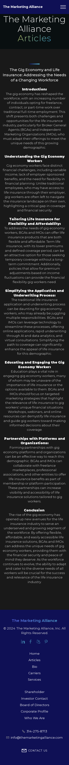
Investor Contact (34, 698)
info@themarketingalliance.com (37, 737)
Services (34, 679)
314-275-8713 (36, 731)
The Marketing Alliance (23, 7)
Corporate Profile (34, 711)
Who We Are (34, 718)
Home (34, 653)
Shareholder (35, 692)
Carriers (34, 673)
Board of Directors (34, 705)
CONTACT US (34, 750)
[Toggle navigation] (63, 7)
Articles (34, 660)
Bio (34, 667)
